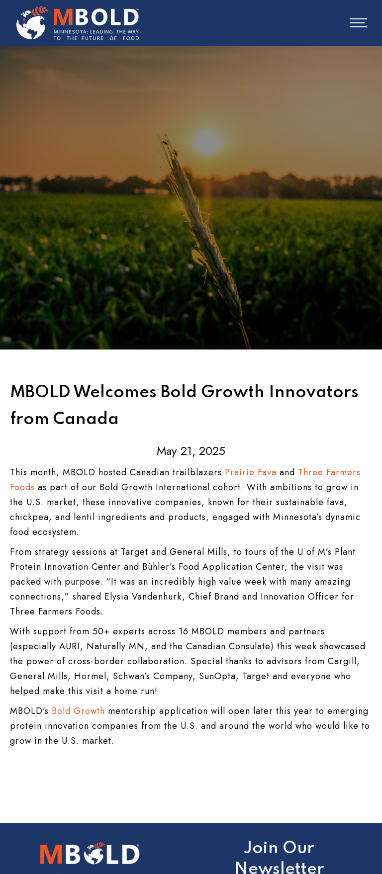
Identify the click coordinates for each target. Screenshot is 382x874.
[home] (77, 22)
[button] (351, 22)
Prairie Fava (251, 472)
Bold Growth (78, 710)
